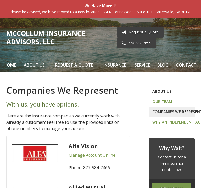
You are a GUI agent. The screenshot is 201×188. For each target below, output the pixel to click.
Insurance (114, 65)
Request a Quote (139, 32)
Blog (163, 65)
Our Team (162, 101)
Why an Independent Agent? (173, 122)
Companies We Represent (173, 111)
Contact (186, 65)
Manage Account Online (92, 155)
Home (10, 65)
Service (142, 65)
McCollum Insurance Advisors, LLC (45, 37)
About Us (34, 65)
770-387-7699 (135, 43)
